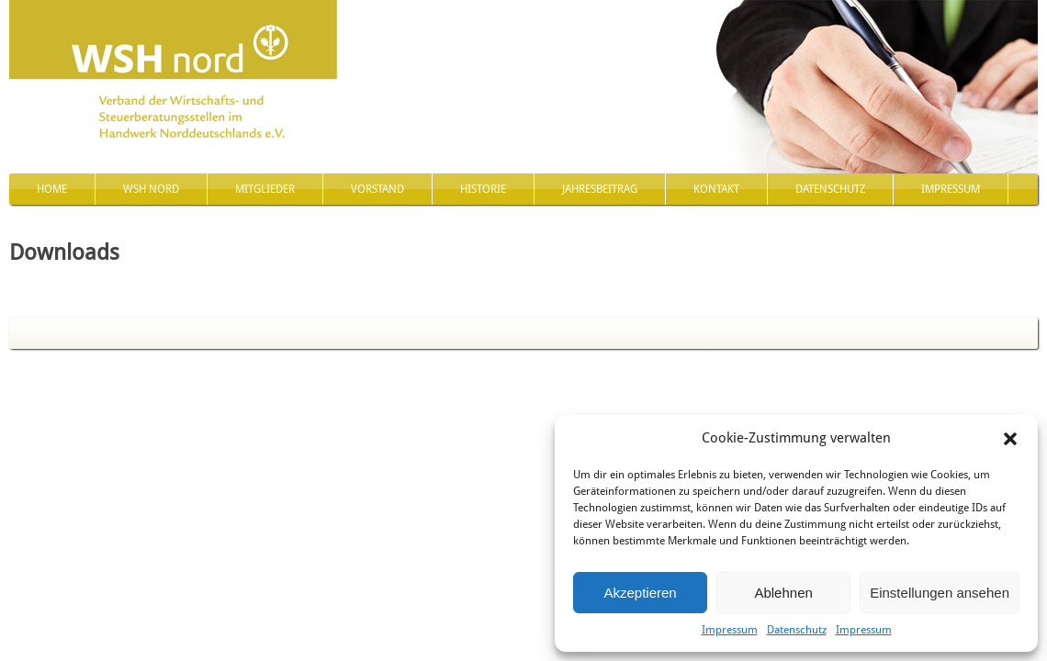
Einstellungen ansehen (939, 592)
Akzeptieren (639, 592)
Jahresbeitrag (599, 189)
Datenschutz (797, 629)
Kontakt (716, 189)
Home (52, 189)
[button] (1010, 439)
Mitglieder (265, 189)
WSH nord (151, 189)
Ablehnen (783, 592)
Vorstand (377, 189)
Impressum (730, 629)
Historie (483, 189)
